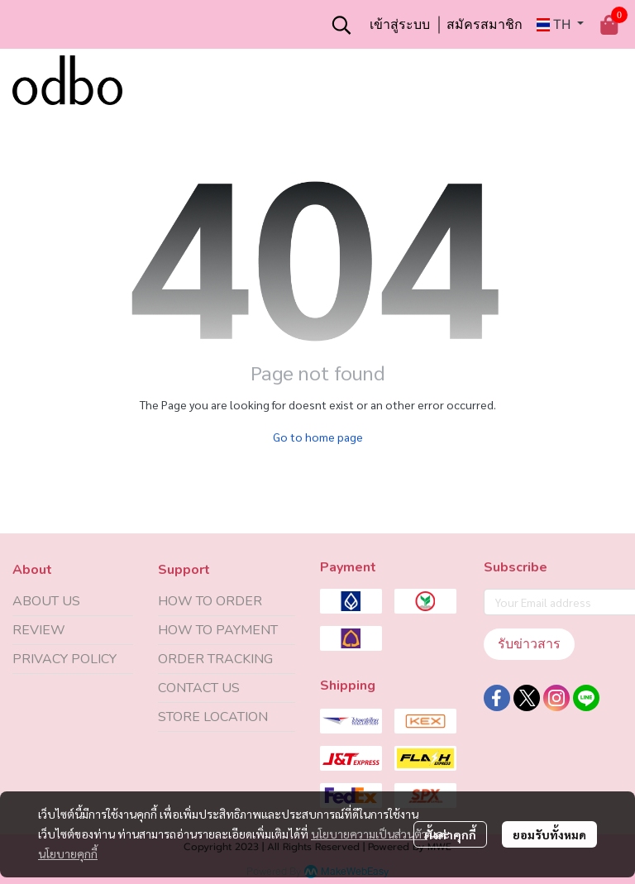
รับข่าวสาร (529, 644)
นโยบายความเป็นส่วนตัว (369, 833)
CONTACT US (199, 688)
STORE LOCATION (213, 717)
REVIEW (38, 630)
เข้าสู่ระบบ (400, 24)
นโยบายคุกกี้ (68, 853)
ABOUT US (46, 601)
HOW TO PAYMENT (218, 630)
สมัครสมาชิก (484, 24)
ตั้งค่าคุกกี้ (450, 834)
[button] (341, 25)
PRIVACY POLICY (64, 659)
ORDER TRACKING (215, 659)
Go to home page (318, 436)
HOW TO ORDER (210, 601)
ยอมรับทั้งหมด (549, 834)
